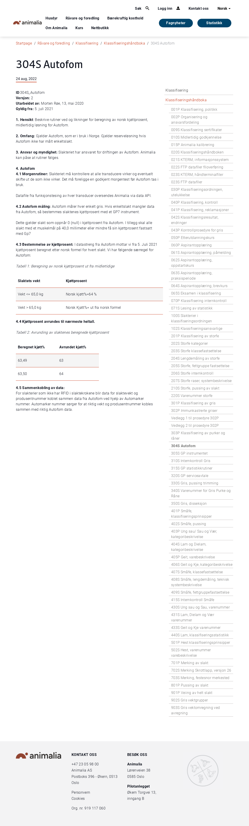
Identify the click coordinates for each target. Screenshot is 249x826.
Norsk (225, 8)
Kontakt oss (199, 8)
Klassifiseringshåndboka (124, 43)
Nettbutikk (100, 28)
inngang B (135, 798)
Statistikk (214, 23)
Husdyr (51, 18)
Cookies (78, 798)
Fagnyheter (176, 23)
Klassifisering (87, 43)
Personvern (81, 792)
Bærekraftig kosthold (125, 18)
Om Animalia (56, 28)
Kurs (79, 28)
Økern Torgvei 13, (142, 792)
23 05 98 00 (89, 764)
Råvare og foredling (82, 18)
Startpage (24, 43)
